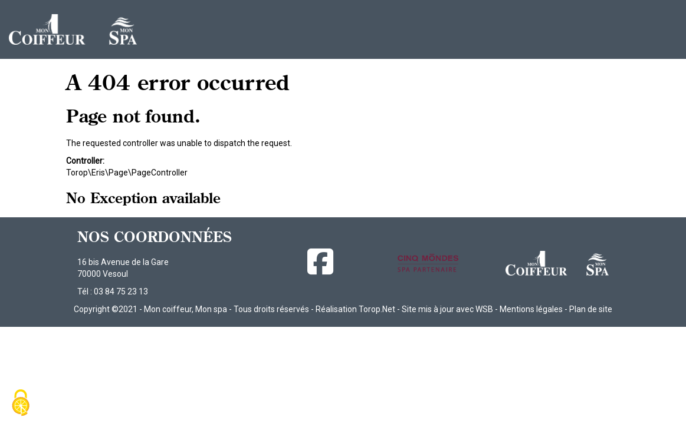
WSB (484, 309)
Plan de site (590, 309)
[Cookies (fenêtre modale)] (20, 403)
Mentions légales (531, 309)
